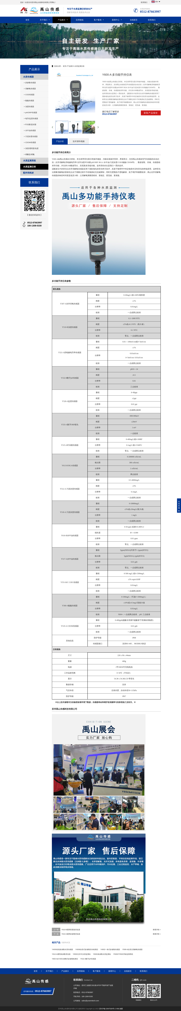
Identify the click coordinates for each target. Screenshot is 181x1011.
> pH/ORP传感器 (30, 112)
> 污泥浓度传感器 (31, 136)
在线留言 (133, 20)
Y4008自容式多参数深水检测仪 (86, 949)
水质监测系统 (29, 160)
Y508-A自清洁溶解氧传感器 (132, 949)
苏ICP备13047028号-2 (107, 1009)
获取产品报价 (151, 113)
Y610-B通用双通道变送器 (70, 930)
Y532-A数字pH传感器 (88, 959)
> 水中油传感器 (30, 130)
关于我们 (43, 20)
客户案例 (97, 20)
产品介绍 (60, 141)
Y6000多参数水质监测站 (102, 954)
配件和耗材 (28, 173)
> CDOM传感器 (30, 142)
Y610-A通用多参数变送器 (70, 934)
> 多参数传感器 (30, 83)
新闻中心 (115, 20)
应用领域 (79, 20)
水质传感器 (28, 77)
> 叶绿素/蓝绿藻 (30, 124)
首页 (27, 20)
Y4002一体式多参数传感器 (110, 949)
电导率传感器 (75, 352)
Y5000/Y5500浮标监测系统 (123, 954)
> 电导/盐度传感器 (31, 118)
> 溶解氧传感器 (30, 89)
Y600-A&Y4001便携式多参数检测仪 (65, 959)
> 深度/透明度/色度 (31, 148)
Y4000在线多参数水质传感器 (62, 949)
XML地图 (119, 1009)
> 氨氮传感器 (29, 101)
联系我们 (144, 2)
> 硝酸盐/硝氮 (29, 154)
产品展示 (61, 20)
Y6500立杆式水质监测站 (82, 954)
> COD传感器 (29, 95)
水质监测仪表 (29, 167)
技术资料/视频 (79, 141)
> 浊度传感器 (29, 107)
